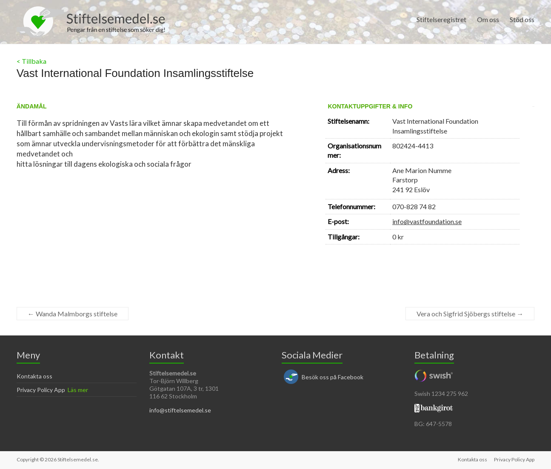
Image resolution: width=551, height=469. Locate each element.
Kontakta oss (34, 376)
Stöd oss (522, 19)
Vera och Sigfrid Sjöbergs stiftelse (470, 314)
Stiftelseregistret (441, 19)
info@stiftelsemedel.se (180, 410)
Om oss (488, 19)
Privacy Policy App (41, 389)
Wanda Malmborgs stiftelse (72, 314)
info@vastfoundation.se (427, 221)
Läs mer (78, 389)
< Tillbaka (31, 61)
